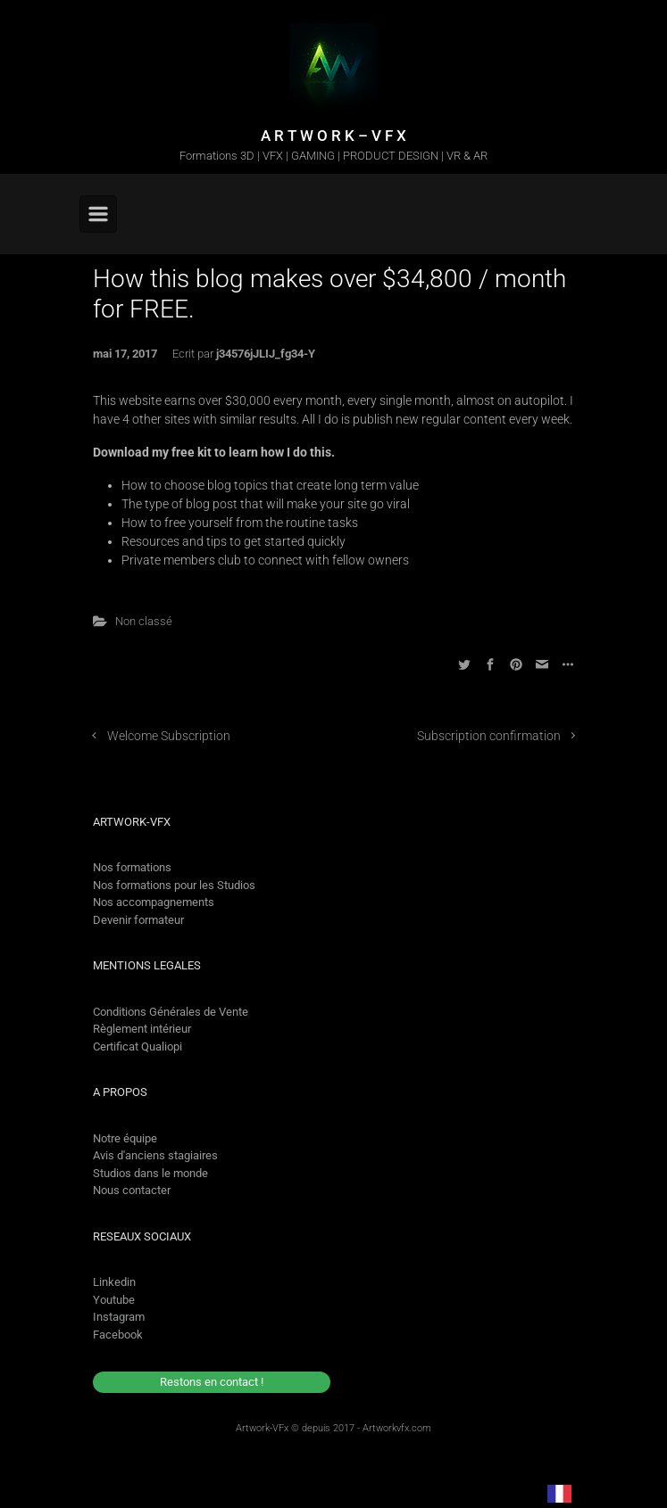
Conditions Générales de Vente (170, 1011)
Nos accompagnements (153, 902)
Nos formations (132, 867)
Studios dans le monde (150, 1173)
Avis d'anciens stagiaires (155, 1155)
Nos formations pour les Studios (174, 885)
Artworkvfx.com (397, 1428)
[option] (605, 1493)
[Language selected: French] (589, 1493)
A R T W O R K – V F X (333, 135)
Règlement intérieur (142, 1028)
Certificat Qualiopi (137, 1046)
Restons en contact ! (211, 1382)
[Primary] (98, 214)
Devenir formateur (138, 920)
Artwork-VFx (262, 1428)
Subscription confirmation (489, 736)
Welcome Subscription (168, 736)
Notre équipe (125, 1138)
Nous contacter (132, 1190)
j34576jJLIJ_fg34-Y (265, 353)
